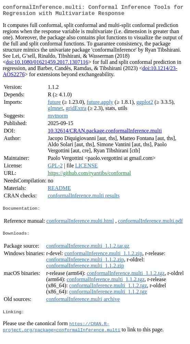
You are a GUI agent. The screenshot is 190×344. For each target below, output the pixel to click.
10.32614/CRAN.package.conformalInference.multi (105, 133)
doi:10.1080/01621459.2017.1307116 (47, 65)
